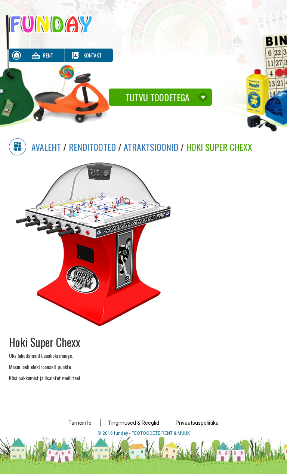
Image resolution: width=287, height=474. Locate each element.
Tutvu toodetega (157, 97)
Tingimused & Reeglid (133, 423)
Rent (48, 55)
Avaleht (46, 147)
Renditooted (92, 147)
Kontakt (92, 55)
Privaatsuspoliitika (197, 423)
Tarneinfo (80, 423)
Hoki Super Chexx (219, 147)
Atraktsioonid (151, 147)
